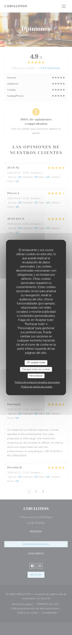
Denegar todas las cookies (36, 369)
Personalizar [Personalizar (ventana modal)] (36, 375)
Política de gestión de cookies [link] (36, 386)
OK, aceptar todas (36, 362)
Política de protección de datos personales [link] (37, 382)
